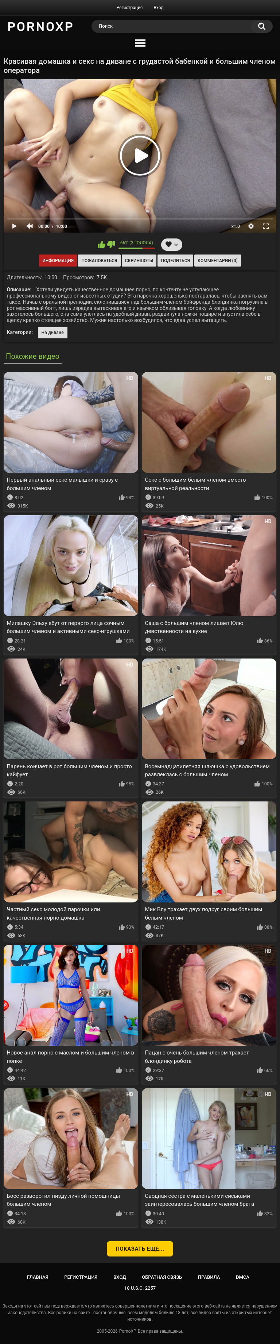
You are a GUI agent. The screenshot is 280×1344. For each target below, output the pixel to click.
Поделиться (175, 260)
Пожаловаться (99, 260)
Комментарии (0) (217, 260)
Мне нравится (101, 244)
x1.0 (236, 226)
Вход (158, 7)
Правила (209, 1277)
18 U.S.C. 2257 (140, 1288)
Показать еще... (140, 1249)
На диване (53, 332)
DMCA (242, 1277)
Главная (37, 1277)
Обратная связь (162, 1277)
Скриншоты (139, 260)
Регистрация (130, 7)
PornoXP (127, 1331)
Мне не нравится (111, 244)
